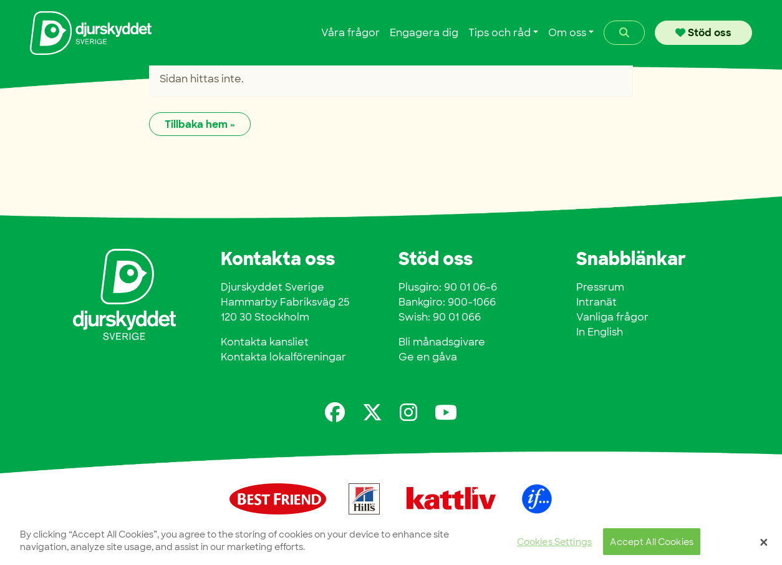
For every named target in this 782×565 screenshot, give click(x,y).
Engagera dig (424, 32)
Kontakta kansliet (265, 342)
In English (599, 332)
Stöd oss (703, 32)
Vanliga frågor (612, 317)
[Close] (764, 542)
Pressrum (600, 287)
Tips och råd (499, 32)
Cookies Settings (554, 542)
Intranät (596, 302)
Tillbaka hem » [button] (200, 124)
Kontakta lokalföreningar (283, 357)
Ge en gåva (427, 357)
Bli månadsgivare (441, 342)
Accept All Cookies (651, 542)
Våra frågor (350, 32)
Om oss (567, 32)
